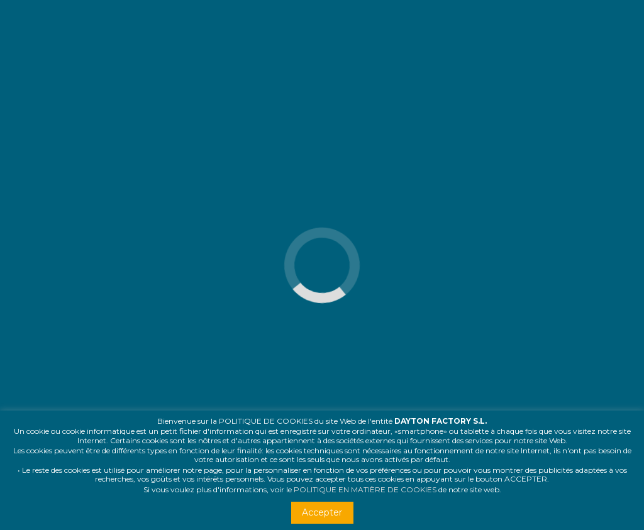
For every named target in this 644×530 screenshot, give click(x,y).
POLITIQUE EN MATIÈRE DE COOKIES (365, 489)
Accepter (322, 512)
